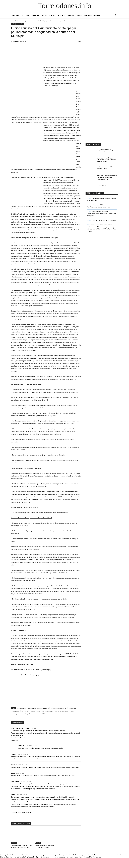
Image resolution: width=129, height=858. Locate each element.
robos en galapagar (47, 711)
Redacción (16, 41)
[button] (115, 16)
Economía (14, 842)
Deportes (35, 15)
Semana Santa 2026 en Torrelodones (104, 220)
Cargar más (102, 185)
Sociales (70, 15)
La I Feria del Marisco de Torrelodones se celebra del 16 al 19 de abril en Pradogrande (101, 214)
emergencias (15, 711)
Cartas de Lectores (92, 15)
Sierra (79, 15)
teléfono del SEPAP (40, 714)
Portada (15, 15)
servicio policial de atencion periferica (22, 714)
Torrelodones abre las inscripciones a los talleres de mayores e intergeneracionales (107, 177)
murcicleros (24, 711)
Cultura (25, 15)
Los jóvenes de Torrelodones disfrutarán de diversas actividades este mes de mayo (106, 159)
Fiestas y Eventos (48, 15)
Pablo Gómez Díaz (35, 711)
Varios (22, 24)
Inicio (12, 21)
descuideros (72, 708)
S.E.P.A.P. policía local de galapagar (65, 711)
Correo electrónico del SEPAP (59, 708)
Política (61, 15)
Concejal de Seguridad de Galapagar (38, 708)
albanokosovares (21, 708)
